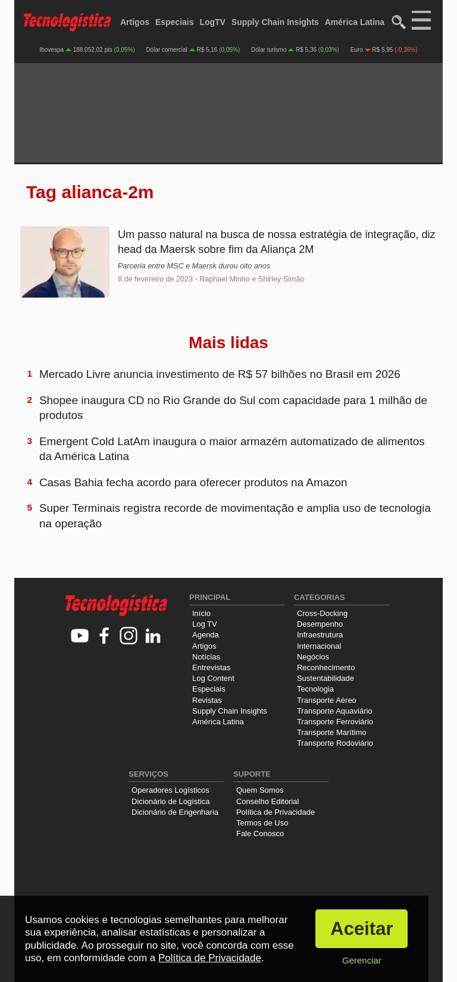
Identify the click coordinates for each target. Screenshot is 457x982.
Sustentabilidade (325, 678)
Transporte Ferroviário (335, 721)
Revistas (207, 700)
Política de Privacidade (275, 812)
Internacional (319, 646)
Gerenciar (361, 960)
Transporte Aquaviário (335, 710)
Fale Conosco (260, 833)
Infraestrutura (320, 634)
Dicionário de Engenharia (175, 812)
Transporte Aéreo (326, 700)
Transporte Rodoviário (335, 743)
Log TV (204, 624)
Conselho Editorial (267, 801)
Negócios (313, 656)
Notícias (206, 656)
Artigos (134, 22)
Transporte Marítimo (332, 732)
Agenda (205, 634)
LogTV (212, 22)
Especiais (174, 22)
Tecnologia (315, 688)
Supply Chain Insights (275, 22)
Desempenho (320, 624)
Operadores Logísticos (170, 790)
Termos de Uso (262, 822)
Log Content (213, 678)
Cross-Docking (322, 613)
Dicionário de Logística (171, 801)
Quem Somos (259, 790)
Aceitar (361, 928)
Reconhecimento (326, 667)
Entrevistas (211, 667)
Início (201, 613)
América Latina (354, 22)
